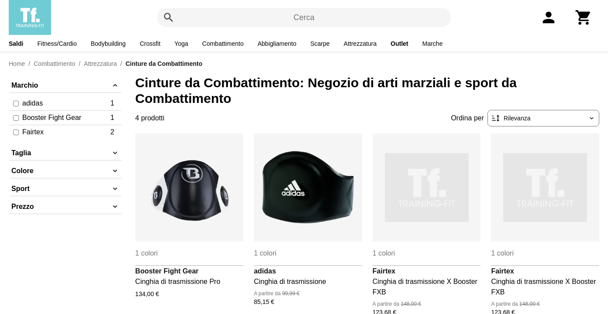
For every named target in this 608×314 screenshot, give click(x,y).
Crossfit (150, 43)
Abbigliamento (277, 43)
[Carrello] (583, 17)
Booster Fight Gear (167, 271)
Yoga (181, 43)
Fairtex (384, 271)
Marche (432, 43)
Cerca (304, 17)
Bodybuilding (108, 43)
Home (17, 63)
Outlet (399, 43)
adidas (265, 271)
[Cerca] (168, 17)
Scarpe (319, 43)
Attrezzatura (360, 43)
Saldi (16, 43)
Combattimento (223, 43)
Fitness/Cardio (56, 43)
